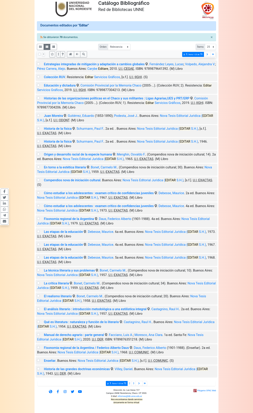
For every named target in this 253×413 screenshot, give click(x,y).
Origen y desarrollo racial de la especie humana (78, 154)
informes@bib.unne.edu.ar (130, 396)
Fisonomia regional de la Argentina (69, 219)
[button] (62, 54)
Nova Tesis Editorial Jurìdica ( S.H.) (167, 129)
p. (193, 54)
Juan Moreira (53, 116)
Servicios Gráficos (102, 77)
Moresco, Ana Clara (148, 335)
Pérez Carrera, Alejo (51, 69)
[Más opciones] (58, 54)
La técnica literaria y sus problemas (69, 270)
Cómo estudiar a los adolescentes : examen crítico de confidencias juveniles (99, 193)
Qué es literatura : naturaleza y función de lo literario (81, 322)
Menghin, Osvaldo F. (131, 154)
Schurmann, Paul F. (90, 129)
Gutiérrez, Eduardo (81, 116)
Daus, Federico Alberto (115, 219)
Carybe (97, 69)
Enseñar (50, 361)
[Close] (211, 37)
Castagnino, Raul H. (165, 309)
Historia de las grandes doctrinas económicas (77, 369)
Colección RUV (54, 77)
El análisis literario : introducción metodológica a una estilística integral (95, 309)
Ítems (200, 46)
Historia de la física (58, 129)
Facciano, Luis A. (121, 335)
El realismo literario (58, 296)
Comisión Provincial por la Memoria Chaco (111, 85)
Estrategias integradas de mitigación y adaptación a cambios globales (94, 64)
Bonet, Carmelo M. (104, 167)
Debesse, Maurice (171, 193)
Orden (103, 46)
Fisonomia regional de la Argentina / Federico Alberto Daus (86, 348)
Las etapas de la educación (63, 232)
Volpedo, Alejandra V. (200, 64)
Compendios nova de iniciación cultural (72, 180)
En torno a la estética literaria (65, 167)
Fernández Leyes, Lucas (166, 64)
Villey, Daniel (124, 369)
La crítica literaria (56, 283)
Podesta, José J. (126, 116)
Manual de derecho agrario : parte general (74, 335)
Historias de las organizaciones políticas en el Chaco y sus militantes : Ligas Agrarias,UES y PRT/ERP (116, 98)
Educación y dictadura (60, 85)
